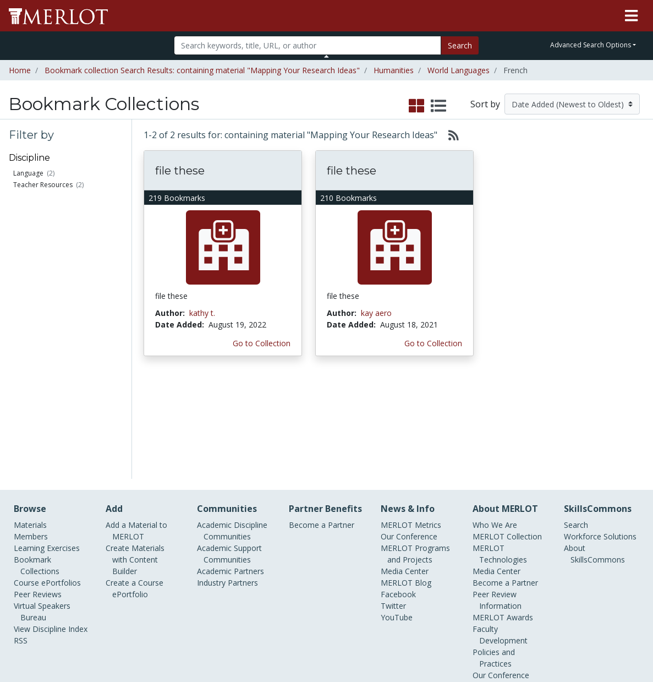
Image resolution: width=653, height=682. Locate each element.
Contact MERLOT (405, 631)
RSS (21, 544)
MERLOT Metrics (411, 428)
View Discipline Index (50, 532)
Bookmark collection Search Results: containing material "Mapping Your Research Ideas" (202, 70)
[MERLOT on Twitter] (577, 641)
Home (20, 70)
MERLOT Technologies (500, 457)
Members (31, 440)
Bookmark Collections (36, 469)
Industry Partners (227, 486)
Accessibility (494, 590)
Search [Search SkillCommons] (576, 428)
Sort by (485, 104)
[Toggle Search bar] (326, 56)
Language (28, 173)
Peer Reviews (38, 498)
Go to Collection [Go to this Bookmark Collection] (261, 343)
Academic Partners (230, 475)
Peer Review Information (497, 504)
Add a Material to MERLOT (136, 434)
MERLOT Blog (406, 486)
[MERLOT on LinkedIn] (606, 641)
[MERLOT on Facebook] (549, 641)
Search (460, 45)
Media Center (405, 475)
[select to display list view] (438, 106)
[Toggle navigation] (631, 16)
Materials (30, 428)
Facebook (398, 498)
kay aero (376, 313)
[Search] (308, 45)
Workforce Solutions (600, 440)
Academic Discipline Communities (232, 434)
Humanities (394, 70)
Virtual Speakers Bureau (42, 515)
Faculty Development (500, 538)
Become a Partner (321, 428)
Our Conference (409, 440)
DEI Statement (499, 602)
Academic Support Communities (229, 457)
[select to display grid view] (416, 106)
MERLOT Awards (503, 521)
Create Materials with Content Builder (135, 463)
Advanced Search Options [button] (590, 45)
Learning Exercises (47, 451)
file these (180, 170)
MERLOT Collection (507, 440)
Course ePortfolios (47, 486)
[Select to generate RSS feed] (449, 134)
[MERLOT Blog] (634, 641)
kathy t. (202, 313)
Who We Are (495, 428)
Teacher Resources (43, 184)
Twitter (393, 509)
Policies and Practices (494, 561)
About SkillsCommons (594, 457)
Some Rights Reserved (330, 631)
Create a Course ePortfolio (134, 492)
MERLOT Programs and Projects (415, 457)
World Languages (458, 70)
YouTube (397, 521)
